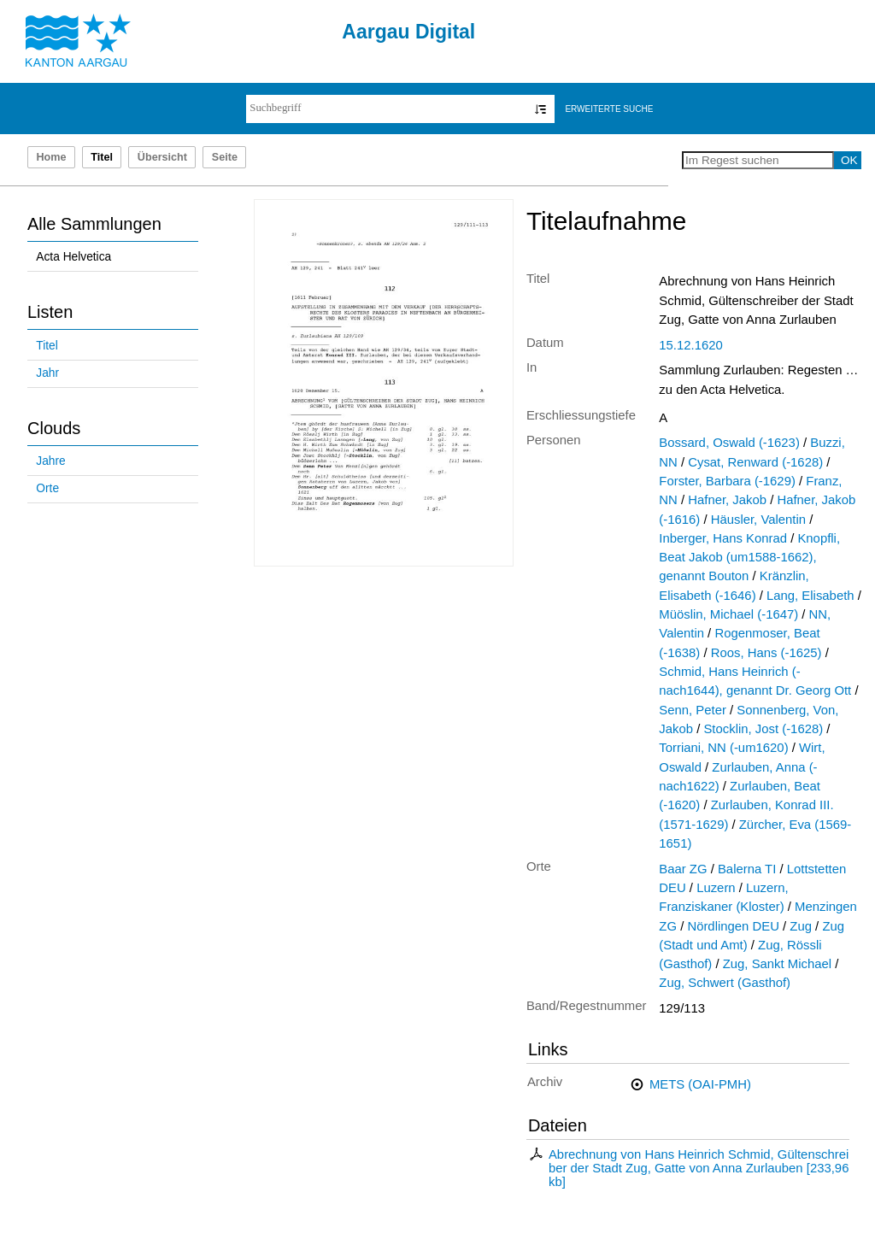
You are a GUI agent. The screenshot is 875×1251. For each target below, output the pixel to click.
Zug (801, 926)
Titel (46, 345)
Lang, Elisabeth (810, 595)
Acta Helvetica (73, 256)
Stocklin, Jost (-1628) (763, 729)
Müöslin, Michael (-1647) (728, 614)
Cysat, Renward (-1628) (755, 462)
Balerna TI (747, 869)
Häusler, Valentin (758, 519)
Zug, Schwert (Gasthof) (724, 983)
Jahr (47, 373)
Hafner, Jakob (727, 500)
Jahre (50, 461)
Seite (225, 157)
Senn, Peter (692, 710)
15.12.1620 (690, 345)
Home (51, 157)
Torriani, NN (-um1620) (723, 748)
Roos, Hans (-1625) (766, 653)
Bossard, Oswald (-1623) (729, 442)
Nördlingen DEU (732, 926)
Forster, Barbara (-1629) (727, 481)
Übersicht (162, 157)
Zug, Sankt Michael (777, 964)
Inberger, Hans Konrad (723, 538)
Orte (47, 488)
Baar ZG (683, 869)
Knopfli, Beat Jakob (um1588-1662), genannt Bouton (749, 558)
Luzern (715, 888)
